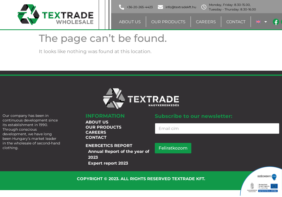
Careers (206, 21)
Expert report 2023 (108, 163)
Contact (235, 21)
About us (130, 21)
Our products (168, 21)
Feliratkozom (173, 148)
